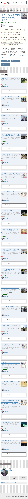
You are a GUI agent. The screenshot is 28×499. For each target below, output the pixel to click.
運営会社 (25, 495)
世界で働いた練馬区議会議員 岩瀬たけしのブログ (11, 17)
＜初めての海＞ (5, 325)
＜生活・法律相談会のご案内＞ (9, 191)
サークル (11, 495)
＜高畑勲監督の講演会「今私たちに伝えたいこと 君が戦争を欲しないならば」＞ (10, 231)
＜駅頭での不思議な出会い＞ (8, 440)
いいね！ (5, 84)
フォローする (15, 61)
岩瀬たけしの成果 (5, 115)
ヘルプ (20, 495)
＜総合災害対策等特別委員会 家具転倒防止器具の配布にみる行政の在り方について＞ (10, 136)
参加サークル (23, 478)
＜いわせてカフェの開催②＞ (8, 306)
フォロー (5, 478)
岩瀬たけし (4, 25)
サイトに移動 (5, 61)
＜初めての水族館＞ (6, 422)
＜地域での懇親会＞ (6, 154)
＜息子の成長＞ (5, 78)
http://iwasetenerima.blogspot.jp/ (8, 22)
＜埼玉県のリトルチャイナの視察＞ (10, 288)
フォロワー (14, 478)
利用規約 (16, 495)
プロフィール (5, 64)
